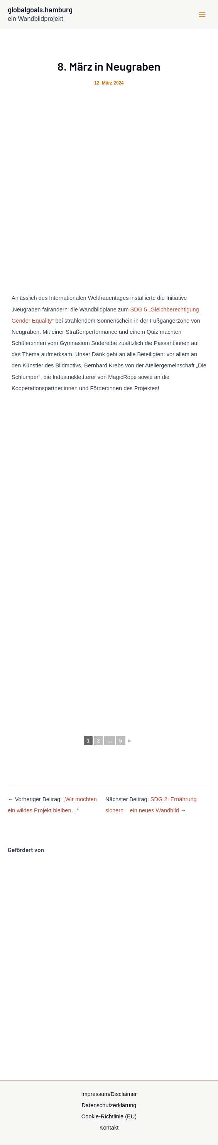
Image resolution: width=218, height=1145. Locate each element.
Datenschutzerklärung (109, 1105)
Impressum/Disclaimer (109, 1094)
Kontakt (109, 1128)
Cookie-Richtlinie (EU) (109, 1116)
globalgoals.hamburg (40, 9)
